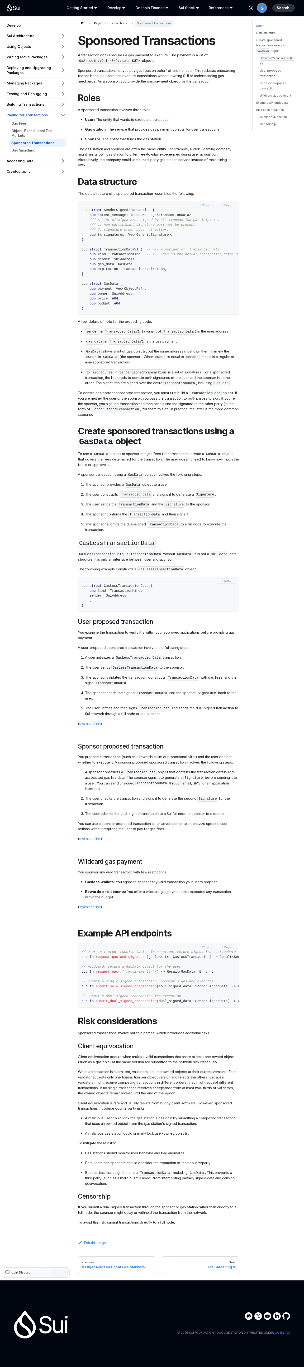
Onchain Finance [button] (145, 7)
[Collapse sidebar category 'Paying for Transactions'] (63, 115)
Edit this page (92, 1242)
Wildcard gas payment (275, 107)
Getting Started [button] (78, 7)
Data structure (266, 45)
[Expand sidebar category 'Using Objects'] (63, 46)
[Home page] (82, 23)
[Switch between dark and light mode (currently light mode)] (241, 7)
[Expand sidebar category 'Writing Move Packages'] (63, 57)
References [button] (210, 7)
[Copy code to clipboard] (226, 205)
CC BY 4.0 (282, 1332)
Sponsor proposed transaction (273, 97)
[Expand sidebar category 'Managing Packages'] (63, 83)
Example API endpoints (272, 114)
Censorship (268, 136)
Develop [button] (111, 7)
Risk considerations (270, 121)
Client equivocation (273, 129)
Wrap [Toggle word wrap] (205, 205)
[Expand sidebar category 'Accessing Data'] (63, 161)
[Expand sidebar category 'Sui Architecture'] (63, 36)
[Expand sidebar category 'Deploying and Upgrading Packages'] (63, 70)
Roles (260, 37)
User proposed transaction (270, 85)
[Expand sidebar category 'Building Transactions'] (63, 104)
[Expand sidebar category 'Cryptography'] (63, 171)
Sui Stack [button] (180, 7)
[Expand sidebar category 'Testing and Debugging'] (63, 94)
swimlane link (90, 723)
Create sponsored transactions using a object (270, 57)
